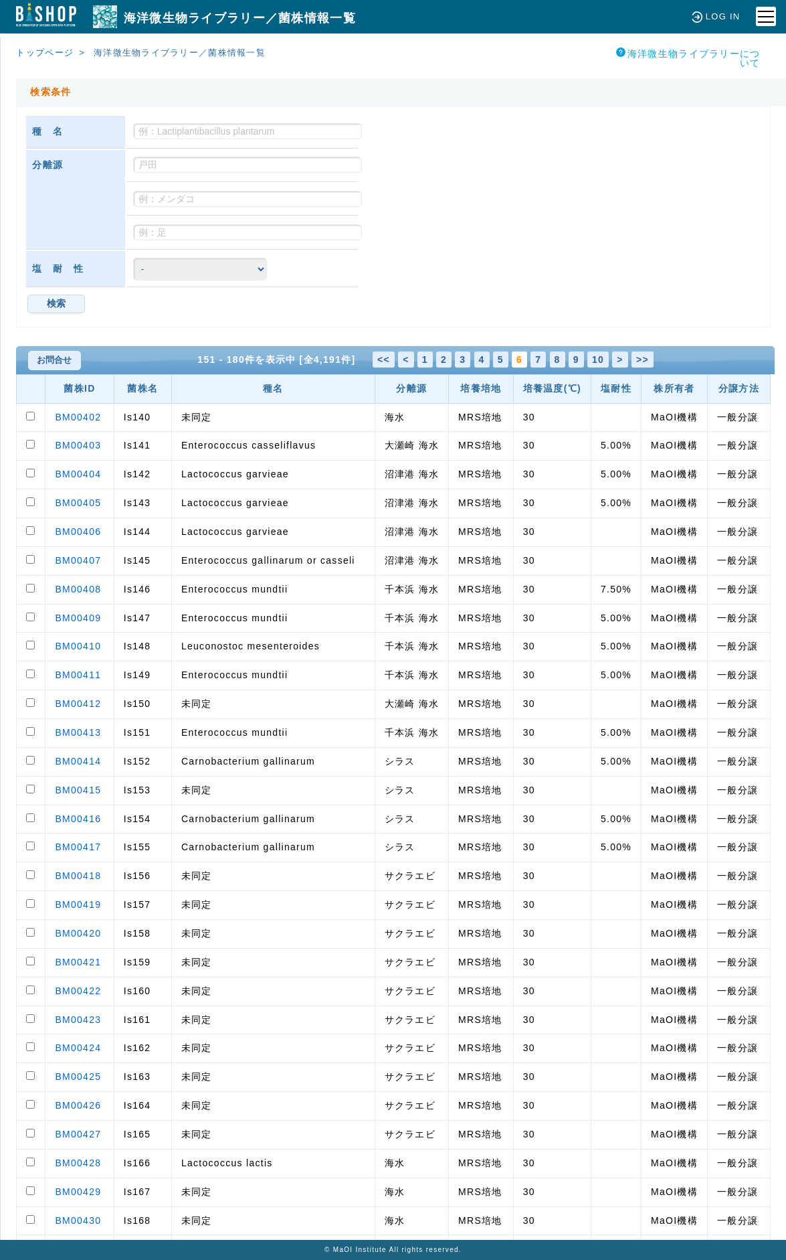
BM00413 (78, 732)
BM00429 (78, 1191)
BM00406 (78, 531)
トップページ (45, 53)
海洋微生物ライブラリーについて (688, 58)
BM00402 (78, 417)
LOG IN (716, 16)
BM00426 (78, 1105)
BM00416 (78, 818)
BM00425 (78, 1076)
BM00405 (78, 502)
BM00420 (78, 933)
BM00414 (78, 761)
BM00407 (78, 560)
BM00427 (78, 1134)
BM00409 (78, 618)
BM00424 (78, 1047)
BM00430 (78, 1220)
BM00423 (78, 1019)
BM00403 (78, 445)
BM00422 (78, 991)
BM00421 (78, 962)
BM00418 (78, 875)
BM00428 (78, 1163)
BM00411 (78, 675)
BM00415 (78, 790)
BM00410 (78, 646)
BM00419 (78, 904)
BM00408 (78, 589)
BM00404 (78, 474)
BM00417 (78, 847)
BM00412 (78, 703)
